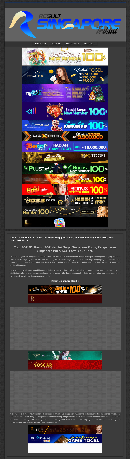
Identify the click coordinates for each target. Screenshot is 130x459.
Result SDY (89, 44)
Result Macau (72, 44)
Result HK (56, 44)
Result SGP (40, 44)
